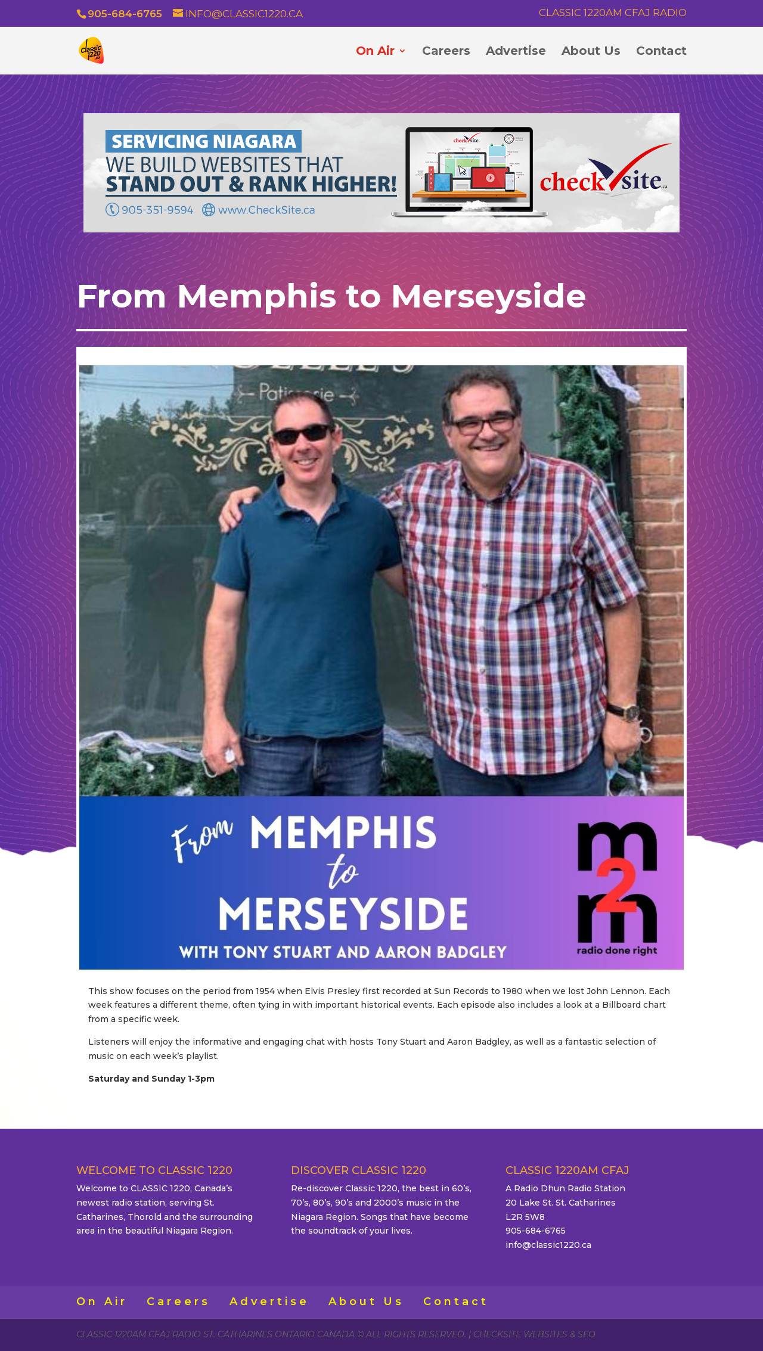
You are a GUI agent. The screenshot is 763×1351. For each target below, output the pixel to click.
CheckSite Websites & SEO (534, 1334)
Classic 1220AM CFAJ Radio (613, 13)
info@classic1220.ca (548, 1245)
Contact (661, 52)
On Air (375, 52)
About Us (591, 52)
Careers (446, 52)
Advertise (516, 52)
